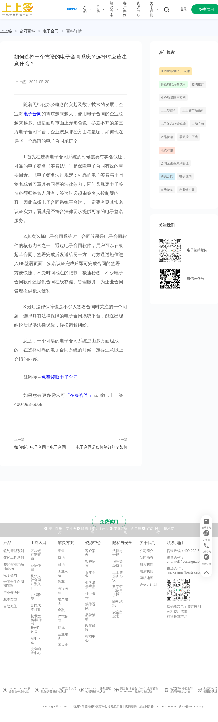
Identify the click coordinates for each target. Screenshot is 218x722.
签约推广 (198, 84)
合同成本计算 (36, 607)
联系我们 (146, 571)
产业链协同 (187, 189)
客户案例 (90, 553)
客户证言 (90, 564)
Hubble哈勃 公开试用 (175, 71)
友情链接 (131, 706)
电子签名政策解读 (173, 123)
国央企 (63, 645)
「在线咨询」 (79, 395)
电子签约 (185, 176)
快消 (61, 558)
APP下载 (36, 640)
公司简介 (146, 551)
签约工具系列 (13, 558)
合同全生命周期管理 (175, 163)
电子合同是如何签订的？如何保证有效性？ (101, 447)
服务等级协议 (117, 564)
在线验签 (167, 189)
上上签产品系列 (193, 110)
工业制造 (63, 573)
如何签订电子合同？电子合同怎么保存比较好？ (40, 447)
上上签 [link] (6, 31)
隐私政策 (117, 603)
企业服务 (63, 636)
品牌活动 (90, 617)
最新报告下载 (188, 137)
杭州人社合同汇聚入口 (36, 582)
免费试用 (109, 521)
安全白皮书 (117, 614)
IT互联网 (63, 619)
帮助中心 (90, 638)
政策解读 (90, 628)
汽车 (61, 582)
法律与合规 (117, 553)
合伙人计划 (148, 585)
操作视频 (90, 606)
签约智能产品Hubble (13, 566)
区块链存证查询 (36, 555)
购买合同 (167, 176)
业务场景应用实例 (173, 97)
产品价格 (167, 137)
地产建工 (63, 601)
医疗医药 (63, 591)
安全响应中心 (36, 651)
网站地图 (146, 578)
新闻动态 (146, 558)
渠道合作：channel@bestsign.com (184, 560)
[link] (27, 31)
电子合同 (50, 31)
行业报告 (90, 596)
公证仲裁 (36, 568)
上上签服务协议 (117, 576)
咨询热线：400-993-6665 (186, 551)
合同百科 (27, 31)
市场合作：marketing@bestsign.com (186, 570)
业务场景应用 (90, 585)
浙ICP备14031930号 (191, 706)
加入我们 (146, 564)
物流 (61, 627)
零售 (61, 551)
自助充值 (198, 123)
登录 (183, 9)
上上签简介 (168, 110)
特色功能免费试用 (173, 84)
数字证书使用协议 (117, 591)
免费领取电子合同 (59, 377)
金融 (61, 610)
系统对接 (167, 150)
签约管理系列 (13, 551)
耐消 (61, 564)
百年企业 (90, 574)
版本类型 (10, 599)
